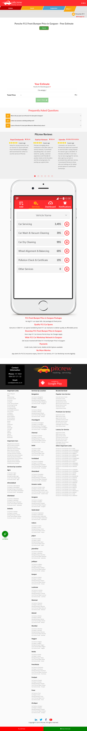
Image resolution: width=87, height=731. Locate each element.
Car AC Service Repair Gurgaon (39, 505)
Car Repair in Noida (36, 656)
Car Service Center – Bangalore (39, 403)
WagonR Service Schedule (13, 444)
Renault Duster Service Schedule (14, 458)
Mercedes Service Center (61, 421)
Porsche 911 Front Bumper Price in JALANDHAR (67, 476)
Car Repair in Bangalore (37, 398)
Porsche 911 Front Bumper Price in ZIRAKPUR (66, 495)
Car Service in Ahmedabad (13, 485)
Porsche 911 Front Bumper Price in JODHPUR (66, 478)
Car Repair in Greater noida (38, 489)
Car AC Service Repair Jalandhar (39, 556)
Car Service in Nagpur (37, 641)
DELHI (28, 139)
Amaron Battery (11, 416)
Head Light (9, 427)
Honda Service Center (61, 400)
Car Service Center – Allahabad (14, 505)
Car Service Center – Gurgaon (38, 506)
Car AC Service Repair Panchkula (39, 672)
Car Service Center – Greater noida (40, 493)
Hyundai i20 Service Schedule (14, 453)
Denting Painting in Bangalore (39, 400)
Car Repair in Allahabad (12, 500)
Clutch (8, 423)
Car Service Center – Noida (38, 661)
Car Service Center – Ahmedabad (15, 492)
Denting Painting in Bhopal (38, 413)
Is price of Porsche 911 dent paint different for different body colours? (28, 125)
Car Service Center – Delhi (38, 455)
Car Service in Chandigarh (38, 423)
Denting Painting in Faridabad (39, 464)
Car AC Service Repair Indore (38, 530)
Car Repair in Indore (36, 527)
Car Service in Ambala (12, 511)
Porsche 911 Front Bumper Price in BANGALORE (67, 455)
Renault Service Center (61, 405)
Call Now (21, 729)
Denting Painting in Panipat (38, 683)
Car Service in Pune (36, 693)
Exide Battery (10, 415)
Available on (53, 383)
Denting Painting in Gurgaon (38, 503)
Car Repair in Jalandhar (37, 553)
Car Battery (10, 413)
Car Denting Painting (12, 405)
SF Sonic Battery (11, 418)
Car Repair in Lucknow (37, 592)
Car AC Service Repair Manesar (39, 608)
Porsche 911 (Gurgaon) (42, 87)
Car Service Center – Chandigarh (39, 429)
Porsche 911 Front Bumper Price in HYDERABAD (67, 471)
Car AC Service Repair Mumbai (39, 633)
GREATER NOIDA (73, 139)
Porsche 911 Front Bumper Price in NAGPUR (66, 487)
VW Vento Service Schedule (13, 461)
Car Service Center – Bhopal (38, 416)
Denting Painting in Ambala (13, 515)
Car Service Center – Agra (13, 479)
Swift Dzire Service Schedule (13, 448)
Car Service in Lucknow (37, 590)
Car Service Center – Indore (38, 532)
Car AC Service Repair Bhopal (38, 415)
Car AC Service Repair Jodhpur (39, 569)
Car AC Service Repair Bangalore (39, 402)
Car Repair (9, 402)
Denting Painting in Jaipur (38, 542)
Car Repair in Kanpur (36, 579)
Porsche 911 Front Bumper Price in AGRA (65, 448)
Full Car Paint (10, 411)
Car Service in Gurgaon (37, 500)
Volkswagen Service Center (62, 424)
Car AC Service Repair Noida (38, 659)
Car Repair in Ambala (12, 513)
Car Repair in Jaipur (36, 540)
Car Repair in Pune (36, 695)
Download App (10, 397)
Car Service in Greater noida (38, 487)
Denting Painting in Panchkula (39, 670)
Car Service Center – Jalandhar (39, 558)
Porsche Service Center (61, 423)
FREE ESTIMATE (5, 538)
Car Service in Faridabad (37, 461)
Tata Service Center (60, 406)
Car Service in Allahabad (13, 498)
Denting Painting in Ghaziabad (39, 477)
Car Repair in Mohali (36, 617)
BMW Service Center (60, 416)
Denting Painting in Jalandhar (38, 555)
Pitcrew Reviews (43, 134)
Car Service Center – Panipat (38, 687)
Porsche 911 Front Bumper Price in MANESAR (66, 482)
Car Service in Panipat (37, 680)
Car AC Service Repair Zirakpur (39, 711)
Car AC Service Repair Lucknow (39, 595)
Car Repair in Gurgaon (37, 501)
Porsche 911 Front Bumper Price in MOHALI (66, 484)
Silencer (9, 434)
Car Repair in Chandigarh (37, 424)
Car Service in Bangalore (37, 397)
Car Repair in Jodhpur (37, 566)
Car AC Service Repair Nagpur (38, 646)
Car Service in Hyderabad (37, 513)
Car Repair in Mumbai (37, 630)
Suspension (10, 424)
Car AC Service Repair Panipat (39, 685)
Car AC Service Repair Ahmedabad (15, 490)
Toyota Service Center (61, 408)
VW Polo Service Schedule (13, 460)
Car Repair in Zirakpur (37, 707)
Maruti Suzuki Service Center (62, 403)
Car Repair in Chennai (37, 437)
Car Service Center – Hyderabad (39, 519)
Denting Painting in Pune (37, 696)
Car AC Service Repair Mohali (38, 621)
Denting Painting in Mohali (38, 619)
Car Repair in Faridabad (37, 463)
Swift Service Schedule (12, 447)
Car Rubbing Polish (11, 408)
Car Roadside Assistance (13, 410)
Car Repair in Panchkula (37, 669)
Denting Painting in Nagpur (38, 645)
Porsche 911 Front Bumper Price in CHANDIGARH (67, 458)
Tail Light (9, 429)
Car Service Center (11, 398)
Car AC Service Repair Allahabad (14, 503)
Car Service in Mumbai (37, 629)
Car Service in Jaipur (36, 538)
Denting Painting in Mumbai (38, 632)
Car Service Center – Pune (38, 699)
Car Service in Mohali (36, 616)
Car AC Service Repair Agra (13, 478)
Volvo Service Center (60, 426)
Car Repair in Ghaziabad (37, 476)
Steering (9, 432)
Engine (8, 431)
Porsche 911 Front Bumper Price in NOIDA (66, 489)
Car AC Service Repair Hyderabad (39, 518)
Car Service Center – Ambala (14, 518)
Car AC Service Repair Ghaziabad (39, 479)
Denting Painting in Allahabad (14, 502)
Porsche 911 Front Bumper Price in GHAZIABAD (67, 465)
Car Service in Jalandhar (37, 551)
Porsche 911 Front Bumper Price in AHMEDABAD (67, 450)
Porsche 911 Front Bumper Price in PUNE (65, 494)
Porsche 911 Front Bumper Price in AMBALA (66, 453)
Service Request (11, 394)
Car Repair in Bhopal (36, 411)
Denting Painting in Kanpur (38, 580)
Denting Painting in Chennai (38, 439)
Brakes (9, 421)
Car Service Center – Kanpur (38, 584)
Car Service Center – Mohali (38, 622)
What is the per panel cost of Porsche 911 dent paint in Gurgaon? (27, 115)
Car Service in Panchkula (37, 667)
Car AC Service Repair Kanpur (38, 582)
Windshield (10, 437)
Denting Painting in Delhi (37, 452)
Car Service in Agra (11, 473)
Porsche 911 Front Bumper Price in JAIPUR (66, 474)
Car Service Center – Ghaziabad (39, 481)
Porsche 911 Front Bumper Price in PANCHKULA (67, 490)
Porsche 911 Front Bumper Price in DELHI (65, 461)
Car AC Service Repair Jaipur (38, 543)
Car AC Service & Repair (12, 403)
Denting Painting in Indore (38, 529)
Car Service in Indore (36, 526)
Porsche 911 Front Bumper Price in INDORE (66, 473)
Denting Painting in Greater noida (39, 490)
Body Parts (9, 436)
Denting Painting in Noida (38, 658)
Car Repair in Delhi (36, 450)
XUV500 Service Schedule (13, 463)
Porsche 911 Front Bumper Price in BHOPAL (66, 456)
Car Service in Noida (36, 654)
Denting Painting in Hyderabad (39, 516)
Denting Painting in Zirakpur (38, 709)
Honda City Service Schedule (14, 456)
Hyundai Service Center (61, 402)
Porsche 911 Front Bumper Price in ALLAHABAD (67, 452)
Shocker (9, 426)
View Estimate (65, 729)
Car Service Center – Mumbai (38, 635)
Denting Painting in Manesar (38, 606)
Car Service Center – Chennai (38, 442)
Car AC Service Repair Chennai (39, 440)
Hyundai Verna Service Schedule (14, 455)
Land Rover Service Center (62, 419)
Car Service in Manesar (37, 603)
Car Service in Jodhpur (37, 564)
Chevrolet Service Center (61, 397)
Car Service (10, 400)
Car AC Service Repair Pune (38, 698)
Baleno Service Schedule (13, 450)
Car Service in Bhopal (36, 410)
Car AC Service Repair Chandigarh (39, 427)
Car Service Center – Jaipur (38, 545)
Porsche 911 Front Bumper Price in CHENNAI (66, 460)
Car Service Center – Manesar (38, 609)
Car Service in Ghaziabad (37, 474)
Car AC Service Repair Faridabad (39, 466)
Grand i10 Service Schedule (13, 452)
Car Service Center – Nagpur (38, 648)
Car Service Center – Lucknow (38, 596)
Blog (8, 395)
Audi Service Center (60, 415)
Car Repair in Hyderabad (37, 514)
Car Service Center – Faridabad (39, 468)
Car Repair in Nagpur (36, 643)
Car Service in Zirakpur (37, 706)
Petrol (44, 28)
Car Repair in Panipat (36, 682)
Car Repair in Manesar (37, 604)
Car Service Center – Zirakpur (38, 712)
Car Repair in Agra (11, 474)
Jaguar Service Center (61, 418)
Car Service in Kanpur (37, 577)
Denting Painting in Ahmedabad (14, 489)
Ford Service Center (60, 398)
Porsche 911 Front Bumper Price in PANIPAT (66, 492)
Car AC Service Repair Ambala (14, 516)
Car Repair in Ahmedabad (13, 487)
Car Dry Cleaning (11, 406)
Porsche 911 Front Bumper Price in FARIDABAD (67, 463)
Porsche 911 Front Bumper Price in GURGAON (66, 469)
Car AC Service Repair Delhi (38, 453)
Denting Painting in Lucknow (38, 593)
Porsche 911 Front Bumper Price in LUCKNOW (66, 481)
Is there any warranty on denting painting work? (22, 120)
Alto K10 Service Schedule (13, 445)
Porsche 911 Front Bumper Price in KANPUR (66, 479)
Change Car (80, 16)
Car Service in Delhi (36, 448)
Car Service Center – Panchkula (39, 674)
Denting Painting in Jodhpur (38, 567)
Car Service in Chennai (37, 435)
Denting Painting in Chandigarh (39, 426)
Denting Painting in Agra (13, 476)
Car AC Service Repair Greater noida (40, 492)
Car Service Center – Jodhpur (38, 571)
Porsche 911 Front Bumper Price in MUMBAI (66, 486)
